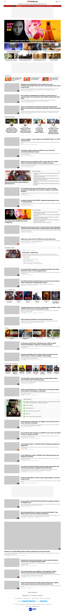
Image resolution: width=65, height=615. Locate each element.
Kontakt (48, 604)
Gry (24, 4)
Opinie (30, 4)
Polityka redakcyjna (22, 604)
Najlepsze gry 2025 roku (35, 598)
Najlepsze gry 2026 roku (27, 598)
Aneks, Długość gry (26, 257)
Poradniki (38, 4)
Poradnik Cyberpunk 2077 (19, 598)
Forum (45, 4)
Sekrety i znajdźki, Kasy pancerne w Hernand (30, 259)
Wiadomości (25, 595)
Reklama (39, 604)
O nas (14, 604)
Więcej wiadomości (32, 592)
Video (42, 4)
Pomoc (50, 604)
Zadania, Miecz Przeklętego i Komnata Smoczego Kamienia (32, 263)
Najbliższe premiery (47, 598)
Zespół (42, 604)
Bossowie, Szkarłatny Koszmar (28, 260)
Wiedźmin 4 (41, 598)
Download (34, 4)
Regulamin (17, 604)
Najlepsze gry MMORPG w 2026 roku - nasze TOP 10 (42, 222)
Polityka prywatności (29, 604)
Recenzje (27, 4)
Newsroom (21, 4)
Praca (45, 604)
